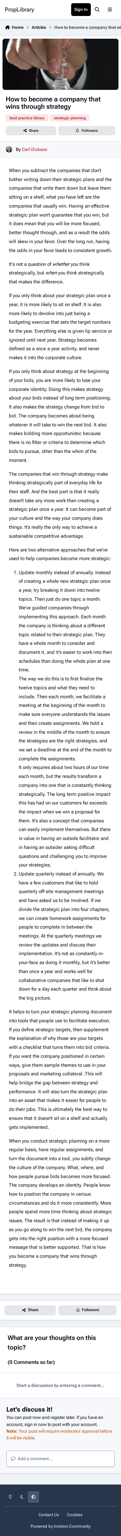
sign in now (35, 1424)
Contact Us (48, 1514)
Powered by (60, 1526)
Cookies (75, 1514)
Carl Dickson (34, 149)
